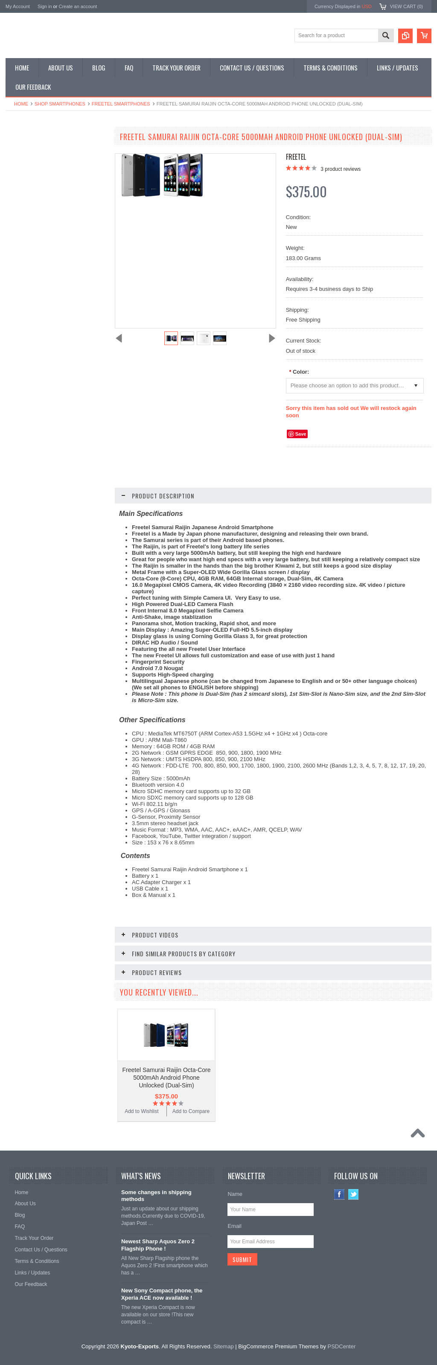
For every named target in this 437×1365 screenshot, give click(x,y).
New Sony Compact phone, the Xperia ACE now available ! (162, 1294)
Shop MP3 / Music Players (40, 225)
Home (21, 103)
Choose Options (61, 529)
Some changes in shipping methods (156, 1196)
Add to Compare (82, 546)
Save (300, 433)
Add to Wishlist (31, 546)
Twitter (353, 1194)
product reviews (340, 169)
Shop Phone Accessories (38, 196)
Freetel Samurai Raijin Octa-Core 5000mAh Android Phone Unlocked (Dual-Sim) (166, 1077)
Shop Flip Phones (30, 167)
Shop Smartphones (60, 103)
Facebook (339, 1194)
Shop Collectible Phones (38, 254)
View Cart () (406, 6)
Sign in (45, 6)
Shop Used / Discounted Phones (47, 240)
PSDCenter (342, 1346)
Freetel (296, 157)
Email (234, 1226)
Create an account (77, 6)
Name (234, 1194)
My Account (18, 6)
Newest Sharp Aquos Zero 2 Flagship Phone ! (158, 1245)
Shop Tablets (25, 211)
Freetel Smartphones (121, 103)
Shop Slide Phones (32, 182)
